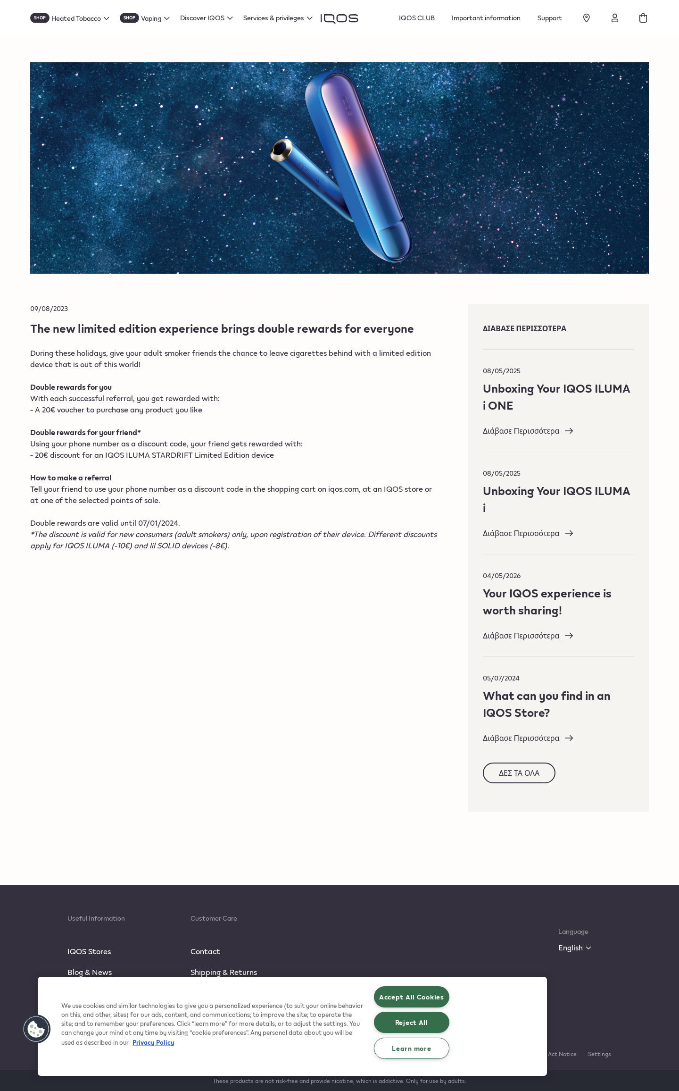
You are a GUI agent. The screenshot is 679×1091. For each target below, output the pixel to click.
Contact (205, 951)
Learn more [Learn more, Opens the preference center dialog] (411, 1048)
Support (550, 18)
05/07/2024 (501, 678)
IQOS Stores (89, 951)
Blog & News (89, 972)
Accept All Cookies (411, 996)
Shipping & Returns (223, 972)
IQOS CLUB (417, 18)
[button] (36, 1029)
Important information (486, 18)
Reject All (411, 1022)
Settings (599, 1053)
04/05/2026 (502, 575)
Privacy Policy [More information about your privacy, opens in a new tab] (153, 1042)
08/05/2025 (502, 371)
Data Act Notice (555, 1053)
